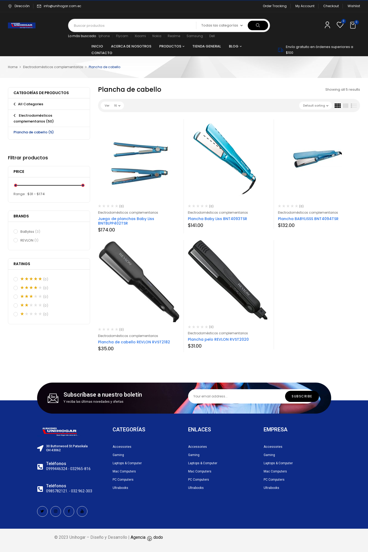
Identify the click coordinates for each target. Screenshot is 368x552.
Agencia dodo (147, 537)
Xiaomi (140, 36)
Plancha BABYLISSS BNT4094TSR (308, 218)
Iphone (104, 36)
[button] (353, 25)
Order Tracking (275, 6)
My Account (304, 6)
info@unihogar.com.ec (62, 6)
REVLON (29, 240)
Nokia (156, 36)
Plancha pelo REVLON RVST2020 (218, 339)
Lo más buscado (82, 36)
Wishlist (354, 6)
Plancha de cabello (34, 132)
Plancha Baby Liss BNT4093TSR (217, 218)
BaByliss (30, 232)
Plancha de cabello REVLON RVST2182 (134, 342)
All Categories (30, 104)
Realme (174, 36)
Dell (212, 36)
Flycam (122, 36)
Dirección (19, 6)
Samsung (195, 36)
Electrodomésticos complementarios (53, 67)
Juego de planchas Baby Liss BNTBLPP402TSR (126, 221)
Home (12, 67)
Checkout (331, 6)
